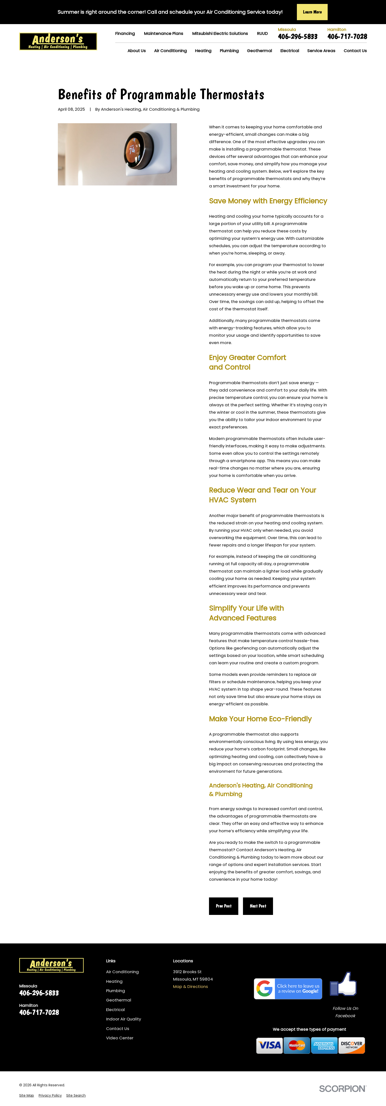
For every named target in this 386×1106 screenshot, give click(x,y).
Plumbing (115, 991)
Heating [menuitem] (203, 51)
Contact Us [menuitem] (355, 51)
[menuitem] (26, 1095)
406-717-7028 (347, 36)
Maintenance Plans (163, 33)
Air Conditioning (122, 972)
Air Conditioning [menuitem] (170, 51)
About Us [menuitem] (137, 51)
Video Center (119, 1038)
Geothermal (118, 1000)
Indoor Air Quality (123, 1019)
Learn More (312, 12)
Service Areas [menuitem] (321, 51)
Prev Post (223, 906)
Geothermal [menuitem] (259, 51)
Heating (114, 981)
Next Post (258, 906)
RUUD (262, 33)
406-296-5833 (297, 36)
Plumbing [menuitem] (229, 51)
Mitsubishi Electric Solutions (220, 33)
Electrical (115, 1010)
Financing (125, 33)
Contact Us (117, 1028)
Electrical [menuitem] (289, 51)
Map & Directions (190, 986)
